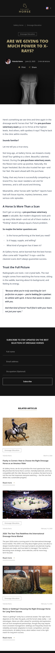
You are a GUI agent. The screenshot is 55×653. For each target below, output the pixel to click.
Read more (9, 483)
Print (22, 67)
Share (33, 67)
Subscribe (27, 381)
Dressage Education (27, 34)
